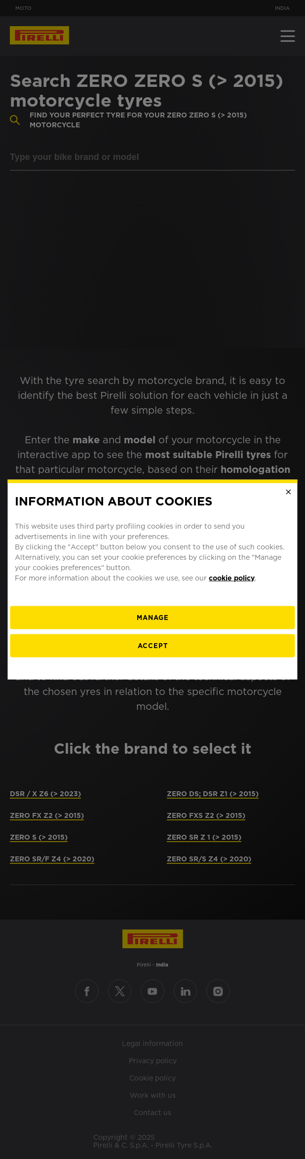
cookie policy (232, 577)
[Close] (288, 492)
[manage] (152, 617)
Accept (153, 645)
